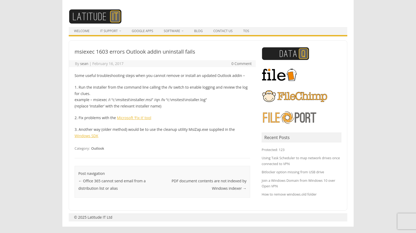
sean (84, 63)
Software (172, 31)
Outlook (97, 148)
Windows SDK (86, 135)
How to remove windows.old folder (289, 194)
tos (246, 31)
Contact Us (223, 31)
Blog (198, 31)
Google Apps (142, 31)
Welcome (81, 31)
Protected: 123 (273, 149)
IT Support (109, 31)
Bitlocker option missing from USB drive (293, 172)
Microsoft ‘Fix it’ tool (134, 117)
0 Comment (241, 63)
